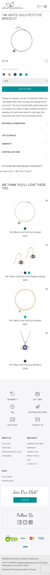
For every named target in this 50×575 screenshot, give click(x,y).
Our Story (6, 444)
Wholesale (6, 456)
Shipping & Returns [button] (11, 152)
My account (7, 477)
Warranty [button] (7, 144)
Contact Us (32, 464)
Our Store (6, 448)
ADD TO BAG (25, 89)
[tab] (25, 123)
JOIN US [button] (25, 500)
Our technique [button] (9, 135)
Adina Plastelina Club (11, 452)
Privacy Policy (33, 456)
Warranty (31, 448)
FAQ (28, 460)
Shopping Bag (8, 481)
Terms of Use (32, 452)
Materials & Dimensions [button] (13, 123)
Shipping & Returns (35, 444)
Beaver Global (30, 569)
